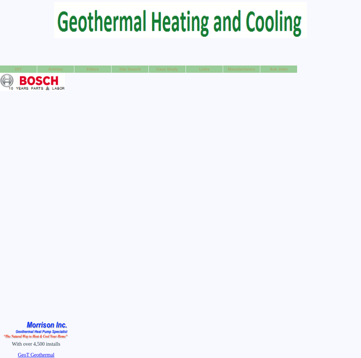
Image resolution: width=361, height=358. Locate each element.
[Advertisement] (181, 51)
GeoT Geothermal (36, 355)
